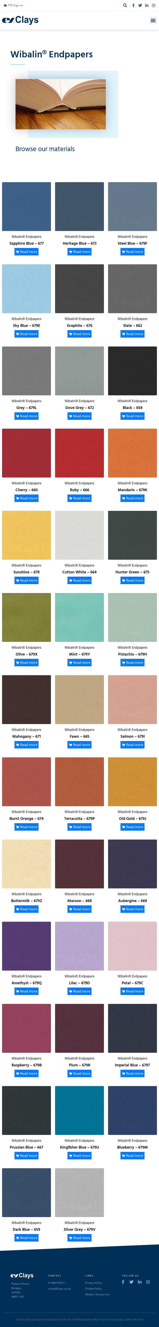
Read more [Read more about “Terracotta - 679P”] (81, 827)
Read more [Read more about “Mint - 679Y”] (81, 662)
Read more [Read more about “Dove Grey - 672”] (81, 416)
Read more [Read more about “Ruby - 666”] (81, 498)
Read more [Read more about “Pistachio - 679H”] (134, 662)
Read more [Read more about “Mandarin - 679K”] (134, 498)
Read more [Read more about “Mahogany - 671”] (28, 744)
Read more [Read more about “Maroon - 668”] (81, 909)
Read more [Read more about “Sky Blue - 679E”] (28, 334)
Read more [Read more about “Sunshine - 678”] (28, 580)
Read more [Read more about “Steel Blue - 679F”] (134, 251)
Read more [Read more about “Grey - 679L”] (28, 416)
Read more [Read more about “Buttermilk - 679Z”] (28, 909)
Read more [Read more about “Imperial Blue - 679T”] (134, 1073)
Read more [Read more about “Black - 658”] (134, 416)
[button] (153, 20)
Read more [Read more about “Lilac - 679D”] (81, 991)
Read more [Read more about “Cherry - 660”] (28, 498)
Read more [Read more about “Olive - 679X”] (28, 662)
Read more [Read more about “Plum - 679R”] (81, 1073)
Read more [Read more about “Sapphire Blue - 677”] (28, 251)
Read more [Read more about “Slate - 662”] (134, 334)
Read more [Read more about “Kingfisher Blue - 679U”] (81, 1155)
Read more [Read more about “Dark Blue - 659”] (28, 1238)
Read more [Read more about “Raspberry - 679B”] (28, 1073)
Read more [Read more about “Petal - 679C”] (134, 991)
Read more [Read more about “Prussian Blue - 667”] (28, 1155)
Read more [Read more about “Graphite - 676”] (81, 334)
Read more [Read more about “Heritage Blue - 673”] (81, 251)
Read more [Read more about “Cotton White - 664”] (81, 580)
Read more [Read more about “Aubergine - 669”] (134, 909)
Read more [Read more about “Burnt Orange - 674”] (28, 827)
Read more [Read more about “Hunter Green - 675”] (134, 580)
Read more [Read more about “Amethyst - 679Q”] (28, 991)
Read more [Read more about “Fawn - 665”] (81, 744)
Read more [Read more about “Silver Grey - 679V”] (81, 1238)
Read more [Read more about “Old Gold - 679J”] (134, 827)
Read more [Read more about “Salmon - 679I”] (134, 744)
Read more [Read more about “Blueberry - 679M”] (134, 1155)
